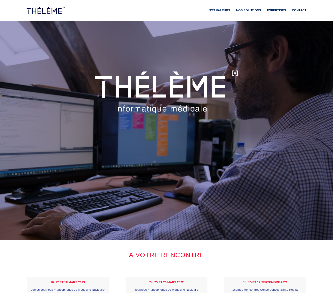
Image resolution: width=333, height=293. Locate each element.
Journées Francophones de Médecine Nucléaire (167, 289)
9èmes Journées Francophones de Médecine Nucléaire (68, 289)
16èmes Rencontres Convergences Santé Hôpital (265, 289)
